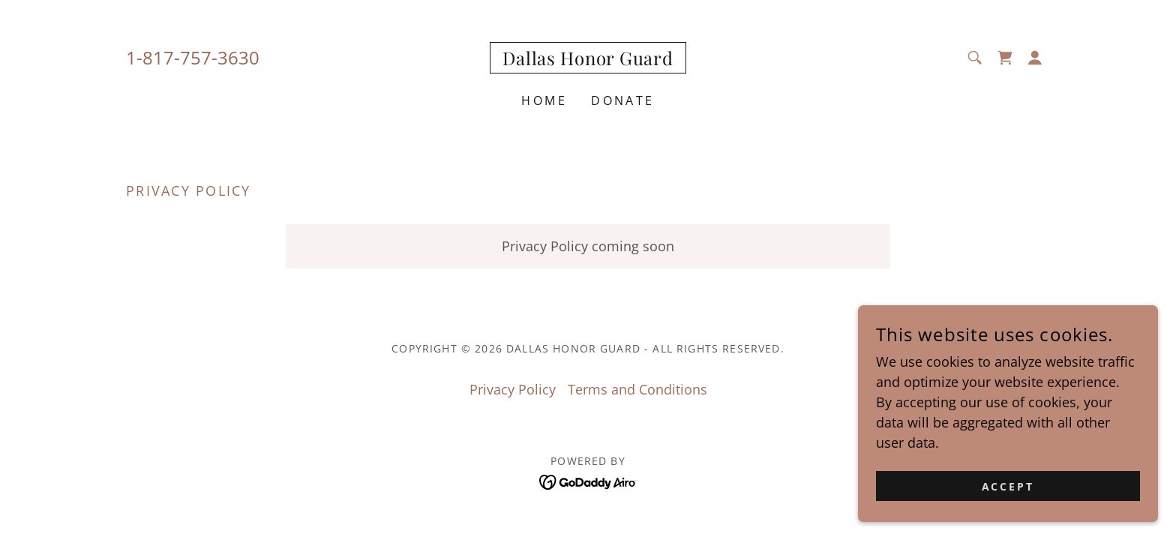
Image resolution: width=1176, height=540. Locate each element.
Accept (1008, 486)
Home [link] (544, 100)
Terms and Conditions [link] (637, 389)
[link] (588, 60)
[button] (1035, 58)
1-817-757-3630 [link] (193, 57)
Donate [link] (623, 100)
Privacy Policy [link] (513, 389)
